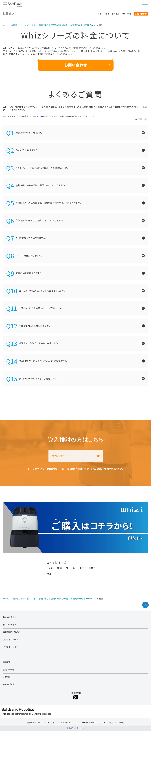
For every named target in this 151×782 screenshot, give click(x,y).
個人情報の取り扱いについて (65, 722)
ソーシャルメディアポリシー (93, 722)
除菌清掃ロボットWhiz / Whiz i (83, 25)
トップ (100, 13)
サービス (115, 13)
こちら (40, 116)
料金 (129, 13)
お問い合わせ (141, 13)
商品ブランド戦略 (116, 722)
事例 (123, 13)
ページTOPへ (145, 605)
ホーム (6, 25)
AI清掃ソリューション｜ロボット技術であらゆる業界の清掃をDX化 (39, 25)
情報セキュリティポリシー (38, 722)
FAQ (49, 573)
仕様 (107, 13)
